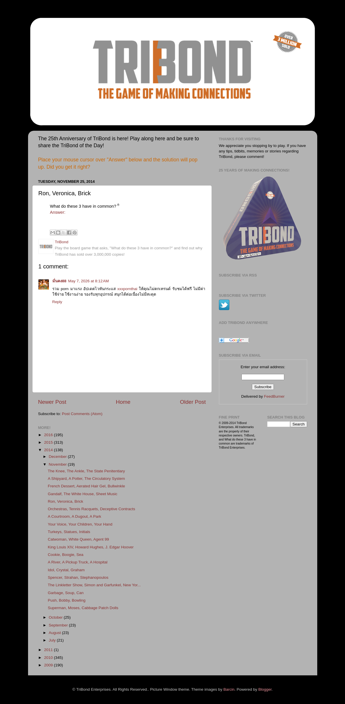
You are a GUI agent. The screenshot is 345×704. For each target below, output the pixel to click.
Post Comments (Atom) (82, 414)
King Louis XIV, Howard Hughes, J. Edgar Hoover (91, 547)
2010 (49, 657)
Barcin (228, 689)
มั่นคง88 (59, 281)
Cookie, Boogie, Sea (65, 554)
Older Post (193, 402)
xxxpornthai (127, 289)
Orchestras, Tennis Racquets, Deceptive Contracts (91, 509)
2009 (49, 665)
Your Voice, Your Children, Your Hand (80, 524)
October (56, 617)
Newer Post (52, 402)
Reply (57, 302)
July (53, 640)
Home (123, 402)
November (58, 464)
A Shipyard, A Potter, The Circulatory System (86, 478)
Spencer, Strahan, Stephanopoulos (78, 577)
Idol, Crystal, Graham (66, 570)
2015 (49, 442)
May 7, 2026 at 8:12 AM (88, 281)
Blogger (265, 689)
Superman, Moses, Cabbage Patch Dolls (83, 608)
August (55, 633)
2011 (49, 650)
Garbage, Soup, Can (66, 593)
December (58, 456)
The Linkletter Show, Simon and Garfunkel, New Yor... (94, 585)
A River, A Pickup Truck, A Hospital (77, 562)
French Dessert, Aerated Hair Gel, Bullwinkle (86, 486)
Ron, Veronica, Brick (65, 501)
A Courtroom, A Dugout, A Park (74, 516)
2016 (49, 435)
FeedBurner (274, 396)
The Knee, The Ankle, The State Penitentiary (86, 471)
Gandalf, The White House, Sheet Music (82, 494)
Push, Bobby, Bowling (66, 600)
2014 (49, 450)
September (59, 625)
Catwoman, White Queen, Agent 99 (78, 539)
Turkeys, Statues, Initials (69, 532)
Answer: (58, 212)
